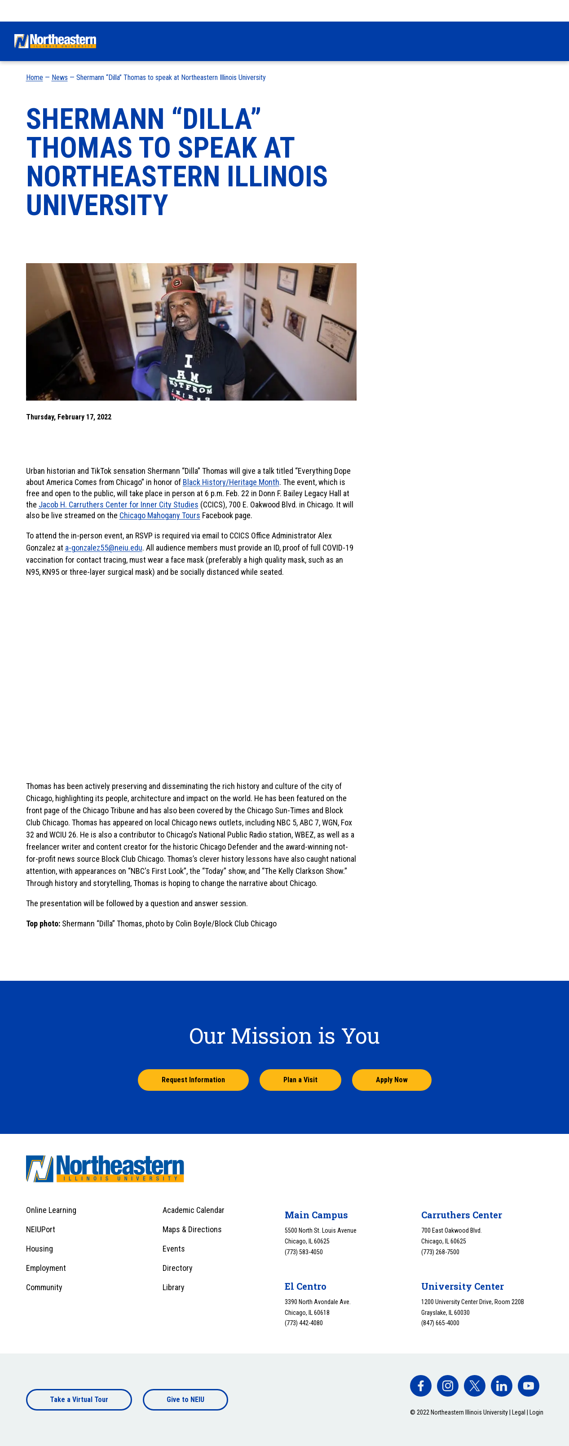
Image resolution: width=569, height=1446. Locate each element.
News (60, 77)
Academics (321, 40)
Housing (39, 1248)
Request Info (432, 10)
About (509, 40)
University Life (384, 40)
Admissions (201, 40)
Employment (46, 1268)
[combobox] (537, 11)
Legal (518, 1412)
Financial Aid (262, 40)
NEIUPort (40, 1229)
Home (34, 77)
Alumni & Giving (453, 40)
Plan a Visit (300, 1080)
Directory (178, 1268)
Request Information (193, 1080)
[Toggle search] (549, 41)
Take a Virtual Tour (79, 1399)
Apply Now (392, 1080)
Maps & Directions (192, 1229)
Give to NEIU (185, 1399)
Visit (470, 10)
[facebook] (421, 1386)
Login (536, 1412)
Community (44, 1287)
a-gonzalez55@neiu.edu (103, 547)
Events (174, 1248)
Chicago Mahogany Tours (159, 515)
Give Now (387, 10)
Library (174, 1287)
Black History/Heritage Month (231, 482)
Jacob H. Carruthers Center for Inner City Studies (118, 504)
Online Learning (51, 1210)
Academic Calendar (194, 1210)
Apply (497, 10)
